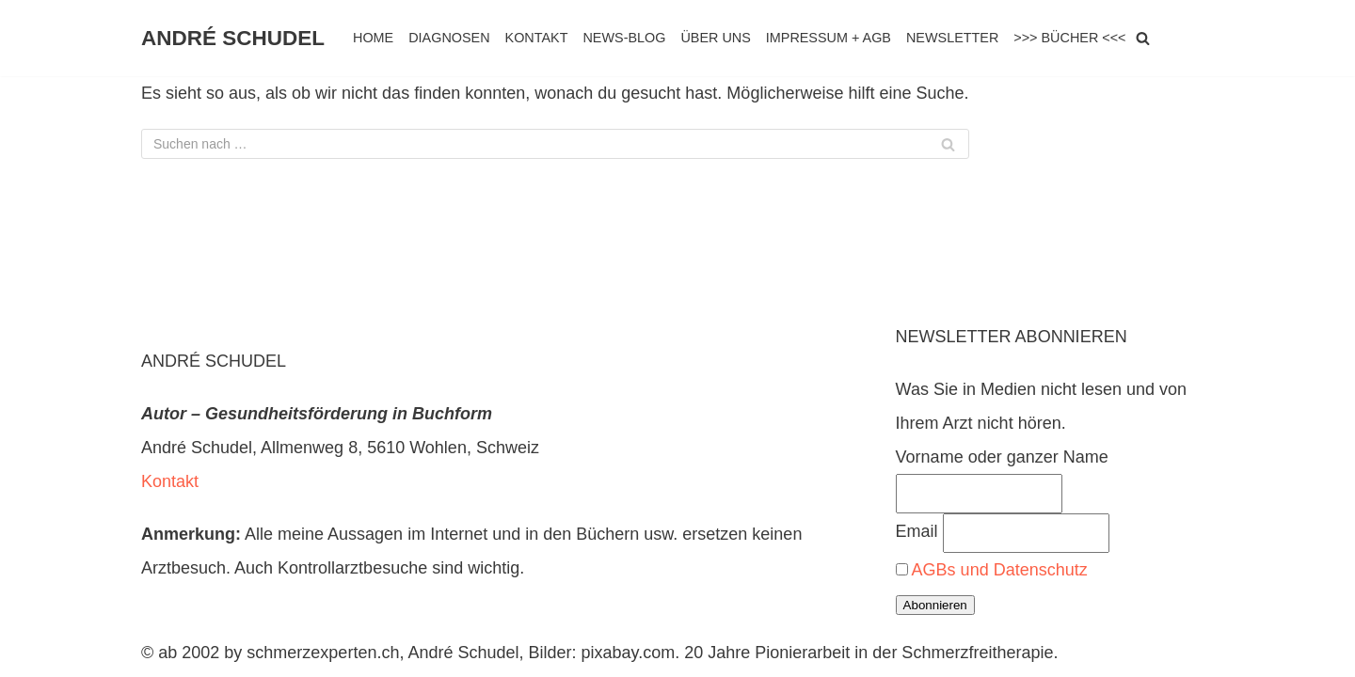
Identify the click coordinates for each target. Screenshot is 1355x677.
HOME (373, 37)
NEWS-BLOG (623, 37)
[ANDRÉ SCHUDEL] (233, 38)
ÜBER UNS (715, 37)
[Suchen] (1143, 38)
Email (917, 531)
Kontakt (170, 481)
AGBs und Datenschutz (1000, 569)
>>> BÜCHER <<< (1069, 37)
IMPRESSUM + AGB (828, 37)
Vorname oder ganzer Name (1002, 457)
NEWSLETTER (952, 37)
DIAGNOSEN (448, 37)
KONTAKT (536, 37)
